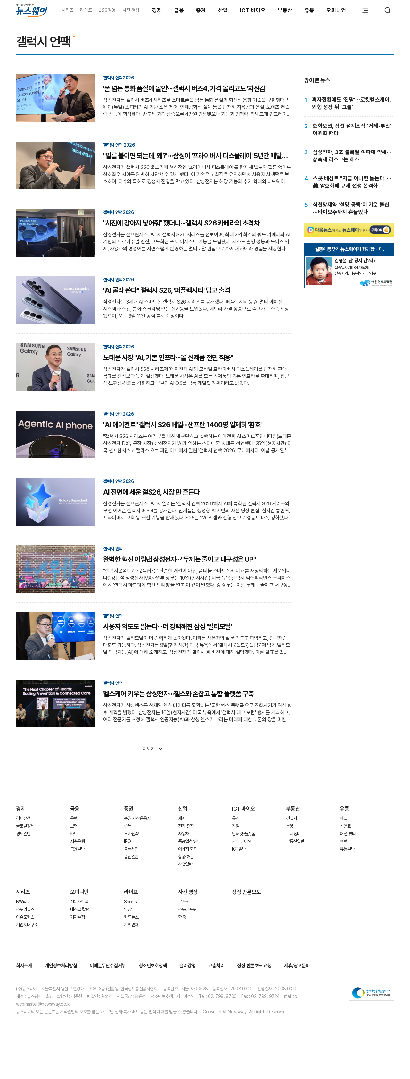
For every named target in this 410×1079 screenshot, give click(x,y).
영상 (127, 909)
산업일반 (185, 864)
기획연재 (131, 924)
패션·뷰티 (348, 833)
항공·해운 (186, 856)
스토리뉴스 (25, 909)
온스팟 (183, 901)
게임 (235, 826)
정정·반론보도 (246, 892)
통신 (235, 818)
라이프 (86, 9)
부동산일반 (295, 841)
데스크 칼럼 (79, 909)
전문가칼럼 (79, 901)
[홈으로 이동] (31, 10)
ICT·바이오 (253, 10)
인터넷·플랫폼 (243, 833)
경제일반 (23, 833)
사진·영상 (130, 9)
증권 (201, 10)
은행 (74, 818)
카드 (74, 833)
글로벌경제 (25, 826)
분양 (289, 826)
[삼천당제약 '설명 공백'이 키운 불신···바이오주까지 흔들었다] (349, 208)
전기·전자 (186, 826)
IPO (127, 841)
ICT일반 (239, 849)
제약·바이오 (241, 841)
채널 (343, 818)
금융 (179, 10)
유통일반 (347, 849)
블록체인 (131, 849)
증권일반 (131, 856)
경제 (157, 10)
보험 (74, 826)
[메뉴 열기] (365, 10)
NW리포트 (25, 901)
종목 (127, 826)
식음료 (345, 826)
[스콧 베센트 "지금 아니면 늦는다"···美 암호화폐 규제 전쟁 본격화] (349, 182)
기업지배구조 (27, 924)
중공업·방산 (187, 841)
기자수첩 (77, 917)
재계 (181, 818)
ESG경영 (107, 9)
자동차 (183, 833)
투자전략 (131, 833)
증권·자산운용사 (137, 818)
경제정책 (23, 818)
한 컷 (182, 917)
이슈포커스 (25, 917)
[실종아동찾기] (319, 259)
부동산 (285, 10)
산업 (223, 10)
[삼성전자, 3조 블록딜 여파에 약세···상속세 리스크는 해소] (349, 156)
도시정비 (293, 833)
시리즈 (67, 9)
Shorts (130, 901)
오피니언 (336, 10)
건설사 (291, 818)
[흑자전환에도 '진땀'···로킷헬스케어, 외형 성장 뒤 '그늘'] (349, 103)
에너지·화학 (187, 849)
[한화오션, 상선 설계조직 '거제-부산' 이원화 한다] (349, 129)
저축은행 (77, 841)
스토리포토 (187, 909)
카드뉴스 (131, 917)
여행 (343, 841)
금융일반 (77, 849)
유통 (310, 10)
